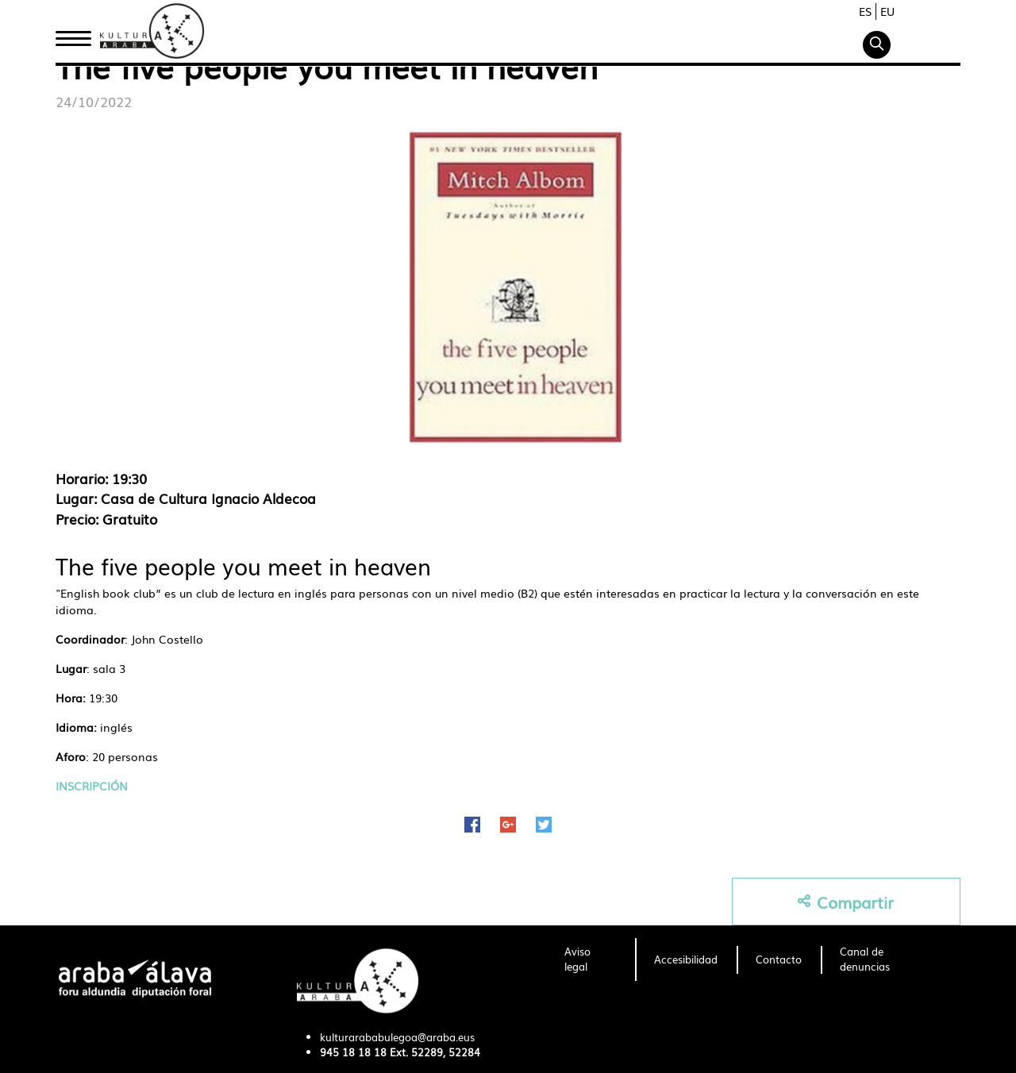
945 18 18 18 (353, 1052)
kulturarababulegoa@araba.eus (397, 1036)
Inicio (73, 34)
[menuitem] (590, 959)
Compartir (846, 901)
